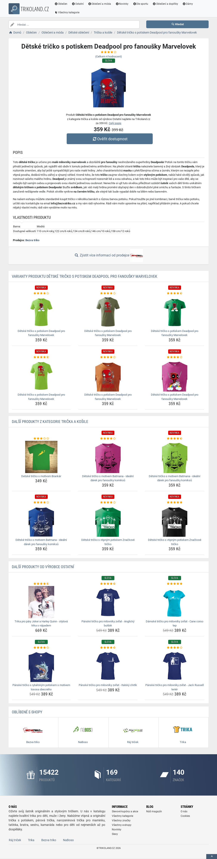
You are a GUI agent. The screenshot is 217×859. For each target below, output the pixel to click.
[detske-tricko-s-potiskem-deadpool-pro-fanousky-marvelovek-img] (41, 312)
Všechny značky (121, 820)
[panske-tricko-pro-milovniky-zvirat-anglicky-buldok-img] (107, 602)
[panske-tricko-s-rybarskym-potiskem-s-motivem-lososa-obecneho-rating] (41, 648)
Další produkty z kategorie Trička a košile (50, 421)
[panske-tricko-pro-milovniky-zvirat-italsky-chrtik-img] (107, 666)
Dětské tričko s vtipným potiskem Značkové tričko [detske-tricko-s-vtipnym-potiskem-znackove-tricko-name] (108, 542)
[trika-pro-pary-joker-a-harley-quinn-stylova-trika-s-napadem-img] (41, 602)
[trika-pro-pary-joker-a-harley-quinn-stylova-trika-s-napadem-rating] (41, 584)
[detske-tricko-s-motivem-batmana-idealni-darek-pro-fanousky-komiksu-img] (107, 457)
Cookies (185, 815)
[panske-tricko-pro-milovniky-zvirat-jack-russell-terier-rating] (174, 648)
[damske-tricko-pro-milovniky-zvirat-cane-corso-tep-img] (174, 602)
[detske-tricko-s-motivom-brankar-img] (41, 457)
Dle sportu (140, 3)
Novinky (122, 3)
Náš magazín (154, 811)
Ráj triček (15, 840)
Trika (31, 840)
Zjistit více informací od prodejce (108, 255)
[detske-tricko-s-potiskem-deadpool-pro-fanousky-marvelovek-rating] (41, 293)
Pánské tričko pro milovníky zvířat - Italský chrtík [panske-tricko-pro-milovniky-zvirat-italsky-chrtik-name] (108, 685)
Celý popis (115, 123)
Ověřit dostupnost (109, 139)
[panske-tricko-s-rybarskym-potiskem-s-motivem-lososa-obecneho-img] (41, 666)
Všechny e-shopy (121, 825)
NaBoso (68, 840)
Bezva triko (32, 240)
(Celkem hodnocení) (108, 56)
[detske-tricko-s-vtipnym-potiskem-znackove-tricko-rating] (107, 502)
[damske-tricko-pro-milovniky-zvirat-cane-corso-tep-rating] (174, 584)
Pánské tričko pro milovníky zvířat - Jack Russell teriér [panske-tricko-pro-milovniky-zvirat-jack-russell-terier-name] (174, 687)
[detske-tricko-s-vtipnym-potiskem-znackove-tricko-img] (107, 520)
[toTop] (211, 856)
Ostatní (78, 3)
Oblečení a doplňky (165, 3)
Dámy (187, 3)
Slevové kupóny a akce (125, 811)
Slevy (115, 834)
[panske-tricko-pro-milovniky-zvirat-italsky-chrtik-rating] (107, 648)
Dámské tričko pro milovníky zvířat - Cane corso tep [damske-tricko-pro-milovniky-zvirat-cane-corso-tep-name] (174, 623)
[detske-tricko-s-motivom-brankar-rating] (41, 438)
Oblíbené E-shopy (27, 712)
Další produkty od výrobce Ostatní (43, 566)
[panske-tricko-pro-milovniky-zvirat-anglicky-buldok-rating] (107, 584)
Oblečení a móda (99, 3)
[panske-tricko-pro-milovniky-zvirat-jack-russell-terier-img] (174, 666)
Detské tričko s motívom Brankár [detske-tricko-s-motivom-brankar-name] (41, 476)
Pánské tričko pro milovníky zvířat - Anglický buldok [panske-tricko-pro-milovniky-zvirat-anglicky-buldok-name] (108, 623)
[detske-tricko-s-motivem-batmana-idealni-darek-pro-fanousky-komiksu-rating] (107, 438)
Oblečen (61, 3)
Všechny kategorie (67, 12)
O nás (184, 811)
